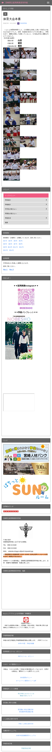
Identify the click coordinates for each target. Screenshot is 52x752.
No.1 (5, 270)
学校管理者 (22, 23)
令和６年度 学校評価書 (26, 643)
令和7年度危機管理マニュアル (26, 735)
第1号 (5, 241)
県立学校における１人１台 (26, 693)
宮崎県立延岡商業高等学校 (16, 3)
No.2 (11, 270)
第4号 (21, 241)
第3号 (15, 241)
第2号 (10, 241)
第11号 (15, 247)
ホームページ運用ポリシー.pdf (26, 680)
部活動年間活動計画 (26, 712)
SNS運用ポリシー (26, 677)
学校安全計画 (26, 748)
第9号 (5, 247)
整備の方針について (26, 695)
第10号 (10, 247)
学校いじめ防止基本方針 (26, 723)
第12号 (21, 247)
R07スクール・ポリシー (26, 656)
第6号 (10, 244)
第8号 (21, 244)
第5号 (5, 244)
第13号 (5, 250)
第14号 (11, 250)
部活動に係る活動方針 (26, 709)
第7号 (15, 244)
